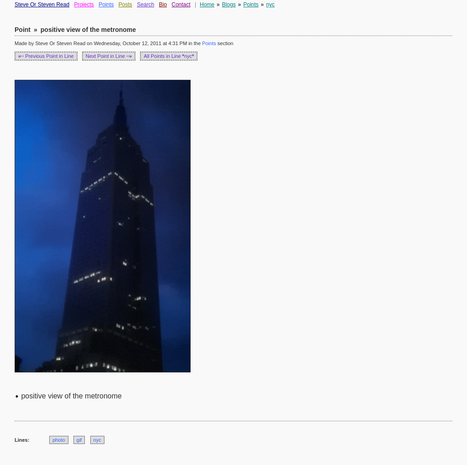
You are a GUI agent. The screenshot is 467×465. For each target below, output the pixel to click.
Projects (83, 4)
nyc (270, 4)
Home (207, 4)
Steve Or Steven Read (42, 4)
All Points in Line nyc (169, 56)
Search (145, 4)
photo (58, 440)
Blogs (229, 4)
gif (79, 440)
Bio (163, 4)
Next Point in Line (109, 56)
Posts (125, 4)
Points (106, 4)
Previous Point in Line (46, 56)
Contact (180, 4)
